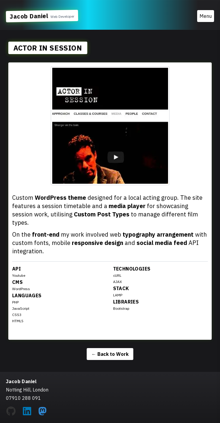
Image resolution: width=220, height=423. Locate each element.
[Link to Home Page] (42, 16)
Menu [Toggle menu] (206, 16)
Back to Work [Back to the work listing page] (110, 354)
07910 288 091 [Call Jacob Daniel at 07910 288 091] (23, 398)
